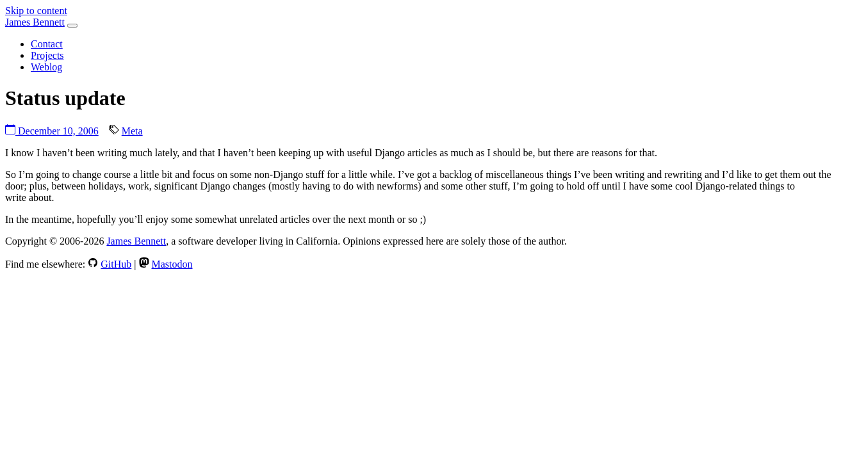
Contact (47, 43)
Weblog (46, 66)
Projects (47, 55)
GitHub (116, 264)
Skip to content (36, 10)
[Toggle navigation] (72, 26)
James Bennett (35, 22)
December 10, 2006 (52, 130)
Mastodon (172, 264)
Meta (132, 130)
